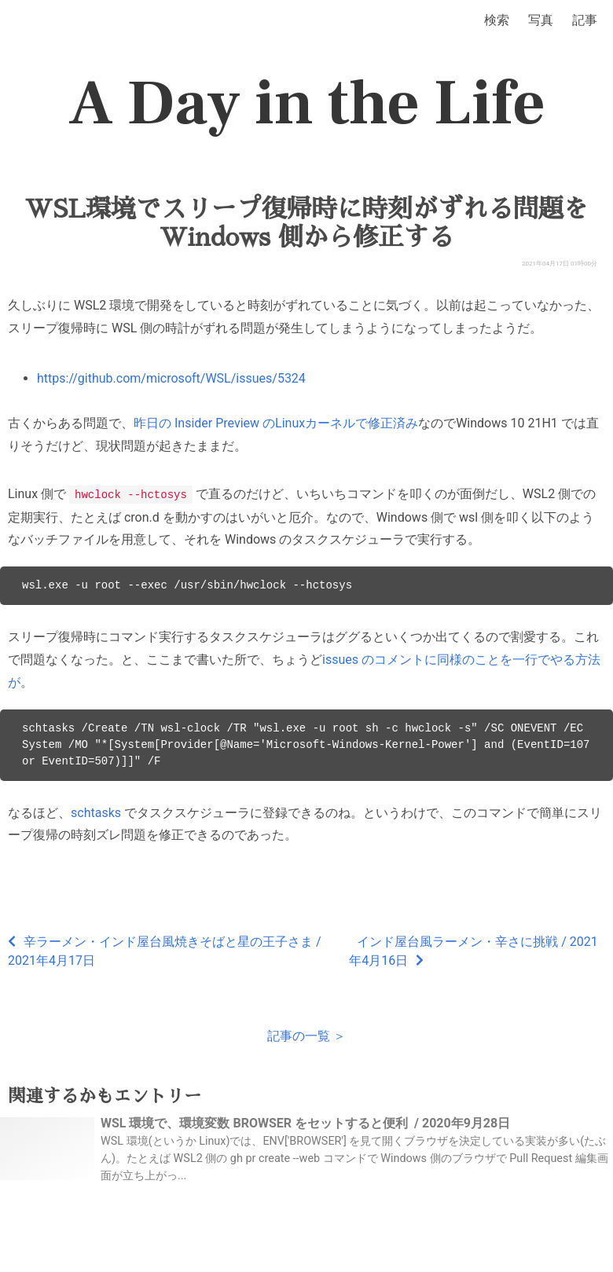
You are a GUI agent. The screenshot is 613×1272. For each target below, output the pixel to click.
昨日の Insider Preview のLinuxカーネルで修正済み (276, 423)
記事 (584, 20)
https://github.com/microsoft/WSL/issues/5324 (171, 378)
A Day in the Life (306, 104)
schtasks (96, 812)
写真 (540, 20)
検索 (496, 20)
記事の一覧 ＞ (306, 1035)
